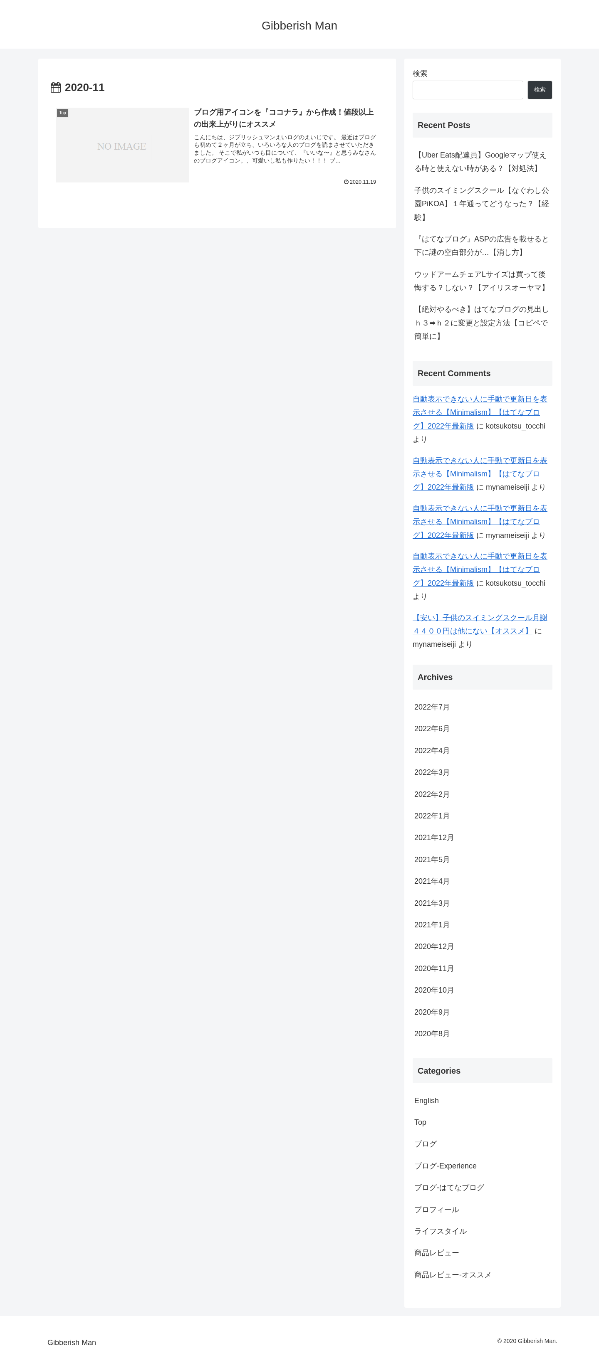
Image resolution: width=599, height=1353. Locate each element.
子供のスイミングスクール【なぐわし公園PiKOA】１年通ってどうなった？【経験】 (481, 204)
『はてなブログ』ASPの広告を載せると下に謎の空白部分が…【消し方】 (481, 245)
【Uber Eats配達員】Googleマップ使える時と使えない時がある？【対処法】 (480, 162)
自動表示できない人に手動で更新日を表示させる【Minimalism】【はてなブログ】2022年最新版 (480, 412)
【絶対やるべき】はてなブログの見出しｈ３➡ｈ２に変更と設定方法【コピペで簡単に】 (481, 322)
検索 (420, 73)
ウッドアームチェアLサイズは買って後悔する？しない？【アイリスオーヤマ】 (481, 281)
